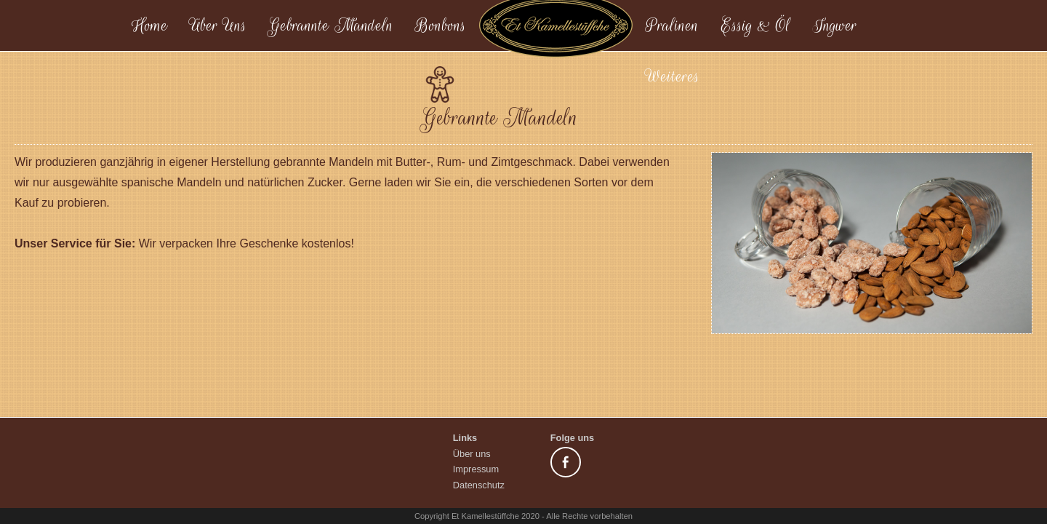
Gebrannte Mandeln (330, 25)
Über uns (472, 453)
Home (149, 25)
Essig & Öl (755, 25)
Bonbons (440, 25)
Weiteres (672, 76)
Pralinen (672, 25)
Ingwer (834, 25)
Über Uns (218, 25)
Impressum (476, 469)
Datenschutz (479, 485)
